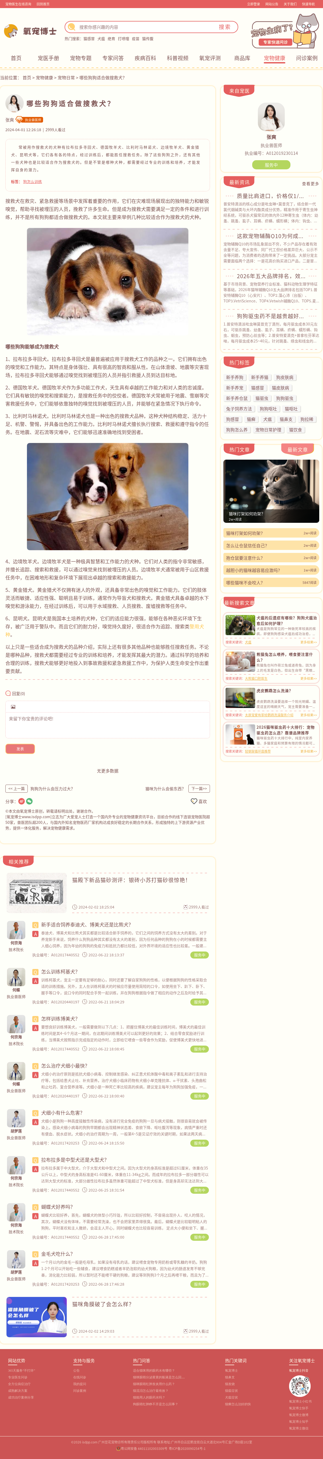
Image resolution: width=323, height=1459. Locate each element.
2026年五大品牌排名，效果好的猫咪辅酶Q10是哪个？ (271, 276)
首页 (16, 58)
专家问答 (113, 58)
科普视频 (177, 58)
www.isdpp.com (36, 816)
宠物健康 (274, 58)
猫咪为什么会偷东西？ (165, 788)
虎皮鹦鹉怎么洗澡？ (275, 690)
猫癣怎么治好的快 (238, 1404)
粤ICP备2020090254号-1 (187, 1448)
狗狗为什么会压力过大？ (52, 788)
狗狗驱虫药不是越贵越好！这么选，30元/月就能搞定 (271, 316)
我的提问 (79, 1384)
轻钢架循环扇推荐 (258, 751)
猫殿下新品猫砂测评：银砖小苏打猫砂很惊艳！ (131, 880)
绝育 (111, 38)
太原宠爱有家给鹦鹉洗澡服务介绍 (269, 715)
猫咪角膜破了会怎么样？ (103, 1304)
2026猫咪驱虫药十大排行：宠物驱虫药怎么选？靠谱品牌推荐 (286, 729)
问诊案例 (307, 58)
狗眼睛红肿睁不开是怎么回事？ (155, 1404)
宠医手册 (48, 58)
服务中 (199, 954)
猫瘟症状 (231, 1391)
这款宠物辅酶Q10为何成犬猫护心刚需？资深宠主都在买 (271, 236)
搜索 (225, 27)
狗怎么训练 (32, 181)
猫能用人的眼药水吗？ (149, 1397)
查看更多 (310, 183)
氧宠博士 (231, 1370)
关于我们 (290, 4)
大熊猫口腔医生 (256, 678)
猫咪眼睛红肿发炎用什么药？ (154, 1384)
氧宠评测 (210, 58)
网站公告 (271, 4)
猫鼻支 (230, 1377)
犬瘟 (101, 38)
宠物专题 (81, 58)
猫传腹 (147, 38)
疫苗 (135, 38)
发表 (20, 748)
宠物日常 (66, 77)
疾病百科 (145, 58)
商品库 (242, 58)
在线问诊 (79, 1377)
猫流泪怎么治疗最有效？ (150, 1391)
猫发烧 (230, 1384)
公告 (76, 1370)
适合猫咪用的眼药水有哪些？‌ (154, 1370)
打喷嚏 (123, 38)
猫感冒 (89, 38)
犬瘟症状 (231, 1397)
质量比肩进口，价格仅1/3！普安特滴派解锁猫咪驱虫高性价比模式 (271, 196)
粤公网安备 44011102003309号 (144, 1448)
